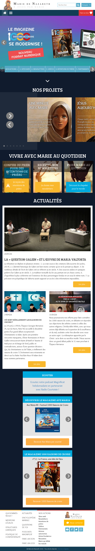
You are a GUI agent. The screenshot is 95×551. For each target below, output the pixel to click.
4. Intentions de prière (65, 69)
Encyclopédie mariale (29, 518)
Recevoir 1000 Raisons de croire (47, 501)
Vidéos (41, 526)
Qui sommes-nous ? (12, 514)
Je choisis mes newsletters (47, 187)
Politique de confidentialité (13, 535)
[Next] (91, 42)
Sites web (42, 516)
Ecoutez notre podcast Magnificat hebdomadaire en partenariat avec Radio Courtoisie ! (47, 386)
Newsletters (43, 519)
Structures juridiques (11, 528)
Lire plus (82, 284)
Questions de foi (27, 526)
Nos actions (45, 513)
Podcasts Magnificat (27, 533)
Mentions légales (63, 549)
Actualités (27, 513)
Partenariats (43, 529)
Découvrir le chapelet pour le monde (78, 187)
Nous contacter (74, 523)
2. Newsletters (38, 69)
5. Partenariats (82, 69)
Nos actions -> (12, 69)
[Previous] (4, 42)
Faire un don (84, 13)
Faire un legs (28, 543)
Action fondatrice (45, 536)
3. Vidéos (50, 69)
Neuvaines (42, 539)
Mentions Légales (10, 521)
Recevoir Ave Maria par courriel (47, 441)
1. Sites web (25, 69)
